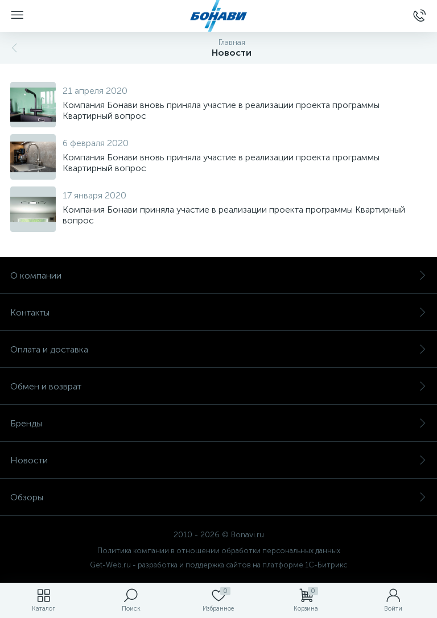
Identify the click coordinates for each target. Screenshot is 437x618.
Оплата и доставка (218, 349)
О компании (218, 275)
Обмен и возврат (218, 386)
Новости (218, 460)
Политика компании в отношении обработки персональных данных (218, 550)
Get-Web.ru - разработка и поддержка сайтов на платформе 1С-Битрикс (218, 565)
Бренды (218, 423)
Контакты (218, 312)
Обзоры (218, 497)
